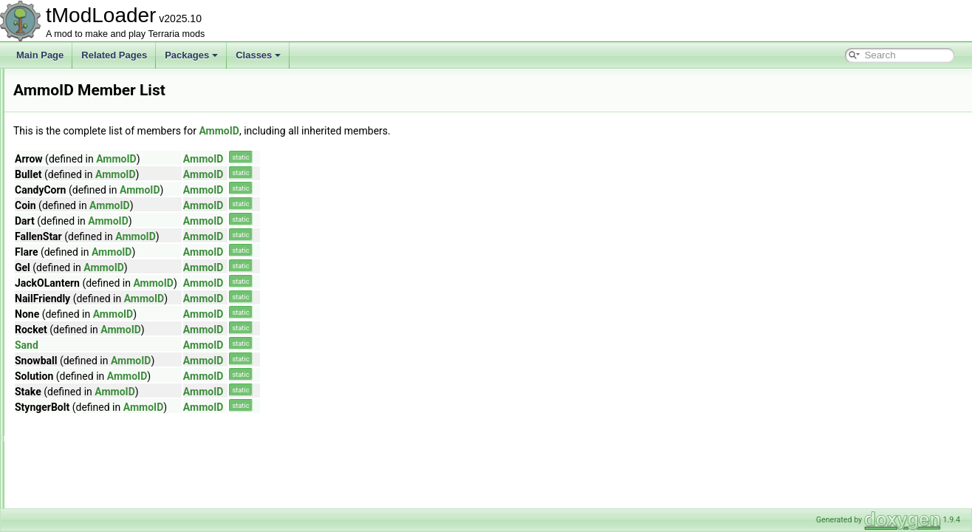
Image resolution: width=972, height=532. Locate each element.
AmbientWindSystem (90, 279)
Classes (258, 55)
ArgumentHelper (81, 458)
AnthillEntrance (79, 425)
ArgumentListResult (87, 474)
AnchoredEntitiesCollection (101, 344)
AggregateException (89, 117)
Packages (191, 55)
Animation (68, 377)
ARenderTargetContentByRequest (115, 442)
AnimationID (73, 393)
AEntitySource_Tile (86, 100)
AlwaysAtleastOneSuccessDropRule (120, 214)
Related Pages (114, 55)
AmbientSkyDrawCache (96, 263)
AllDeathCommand (86, 165)
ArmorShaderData (84, 507)
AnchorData (72, 312)
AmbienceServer (81, 230)
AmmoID (66, 295)
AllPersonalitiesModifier (95, 182)
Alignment (68, 149)
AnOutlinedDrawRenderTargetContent (123, 409)
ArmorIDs (67, 490)
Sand (211, 345)
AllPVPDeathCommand (95, 198)
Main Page (40, 55)
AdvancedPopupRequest (98, 84)
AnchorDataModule (87, 328)
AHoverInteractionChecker (101, 133)
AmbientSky (72, 247)
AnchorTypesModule (89, 360)
